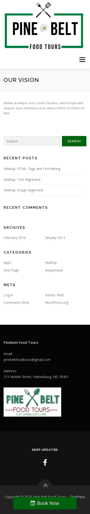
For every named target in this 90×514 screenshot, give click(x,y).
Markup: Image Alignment (23, 190)
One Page (11, 270)
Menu (82, 60)
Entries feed (54, 295)
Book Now (48, 503)
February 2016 (15, 237)
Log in (8, 295)
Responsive (54, 270)
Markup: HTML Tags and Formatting (32, 168)
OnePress (77, 496)
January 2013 (55, 237)
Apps (7, 262)
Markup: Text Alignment (22, 179)
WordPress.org (56, 302)
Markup (51, 262)
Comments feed (16, 302)
